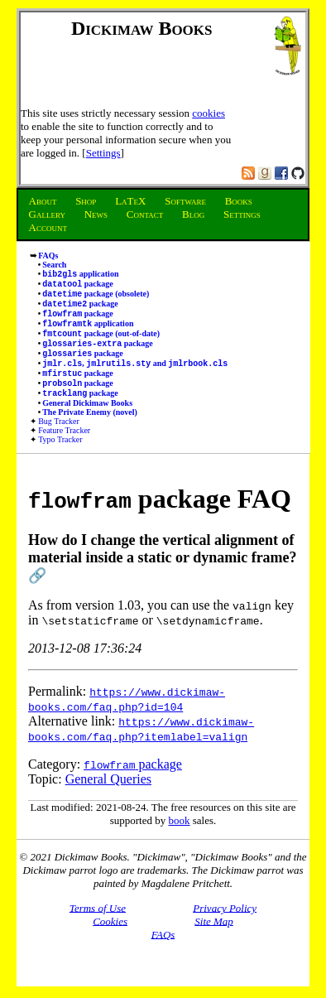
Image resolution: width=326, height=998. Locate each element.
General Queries (108, 800)
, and (135, 379)
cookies (208, 113)
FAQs (48, 255)
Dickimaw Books (142, 28)
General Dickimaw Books (87, 424)
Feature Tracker (64, 451)
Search (54, 264)
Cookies (110, 942)
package (77, 287)
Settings (103, 153)
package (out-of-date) (101, 345)
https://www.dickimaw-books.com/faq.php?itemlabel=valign (141, 750)
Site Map (213, 942)
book (179, 842)
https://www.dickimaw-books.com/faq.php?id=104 (126, 720)
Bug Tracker (58, 442)
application (80, 275)
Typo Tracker (60, 460)
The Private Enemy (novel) (89, 433)
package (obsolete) (95, 298)
